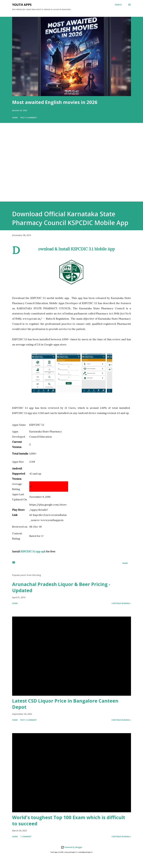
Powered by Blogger (71, 847)
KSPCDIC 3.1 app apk (33, 551)
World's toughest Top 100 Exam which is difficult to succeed (68, 820)
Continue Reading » (121, 603)
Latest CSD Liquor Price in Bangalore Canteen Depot (65, 704)
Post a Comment (28, 117)
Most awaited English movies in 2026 (54, 102)
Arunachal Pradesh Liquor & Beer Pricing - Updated (61, 587)
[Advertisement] (71, 166)
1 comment (26, 836)
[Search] (118, 4)
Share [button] (15, 117)
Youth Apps (22, 4)
